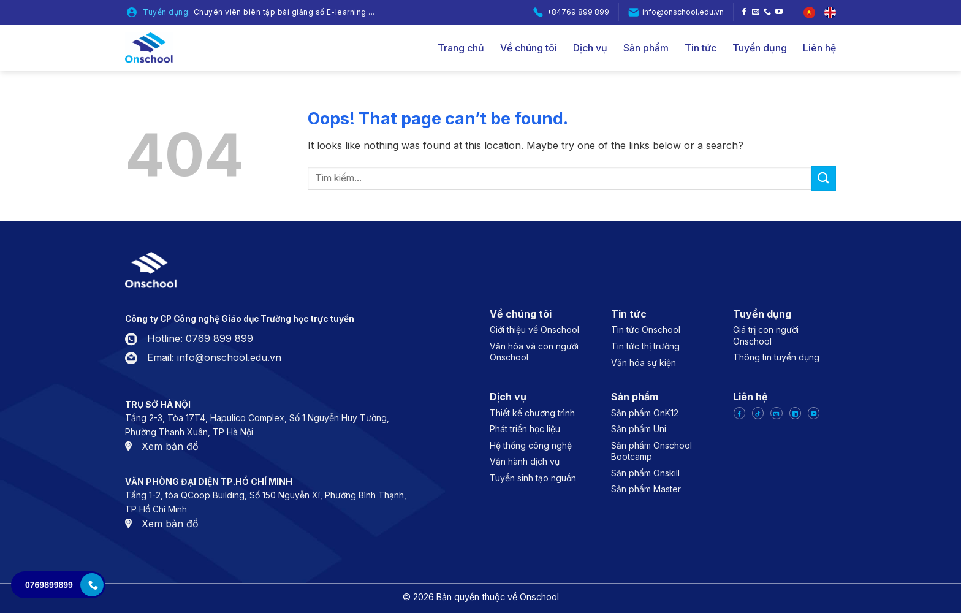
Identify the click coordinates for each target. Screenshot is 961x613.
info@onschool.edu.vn (683, 12)
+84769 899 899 (578, 12)
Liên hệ (819, 48)
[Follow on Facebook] (744, 12)
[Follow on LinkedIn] (795, 413)
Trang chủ (461, 48)
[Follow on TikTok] (758, 413)
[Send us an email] (755, 12)
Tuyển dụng (759, 48)
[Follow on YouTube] (779, 12)
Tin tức (700, 48)
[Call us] (767, 12)
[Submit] (823, 178)
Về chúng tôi (528, 48)
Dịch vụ (590, 48)
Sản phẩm (646, 48)
